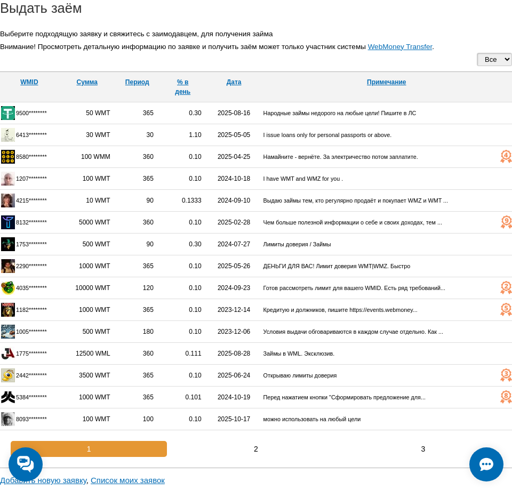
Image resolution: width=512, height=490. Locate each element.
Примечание (386, 82)
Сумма (86, 82)
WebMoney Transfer (400, 47)
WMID (29, 82)
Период (137, 82)
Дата (234, 82)
